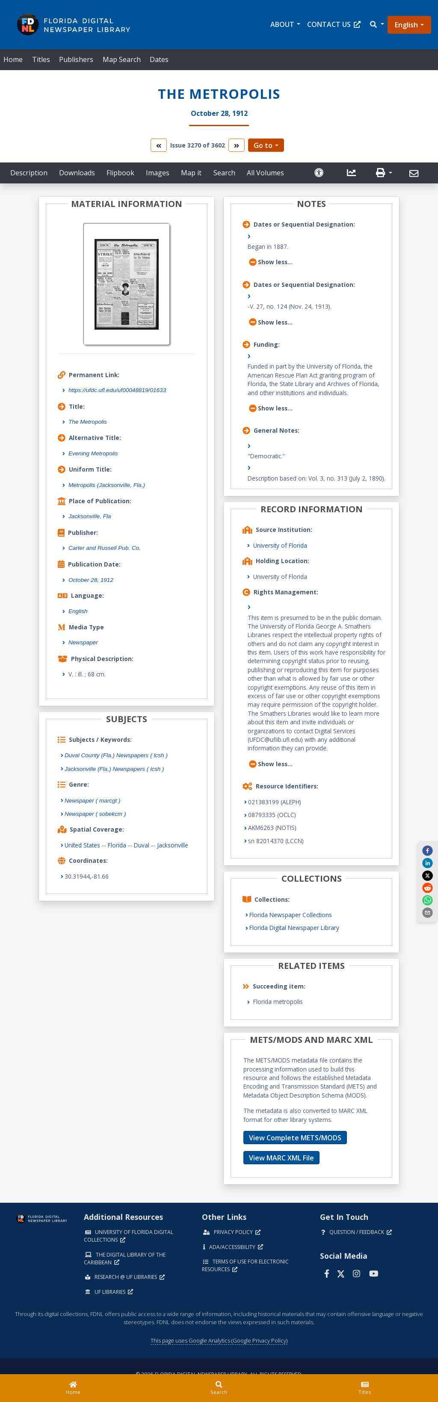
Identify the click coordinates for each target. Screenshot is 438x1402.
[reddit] (427, 887)
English (406, 25)
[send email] (427, 912)
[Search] (219, 1388)
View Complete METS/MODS (295, 1137)
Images (157, 172)
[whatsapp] (427, 900)
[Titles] (365, 1388)
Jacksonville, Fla (89, 516)
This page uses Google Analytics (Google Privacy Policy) (219, 1340)
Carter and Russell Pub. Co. (104, 548)
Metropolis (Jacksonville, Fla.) (106, 485)
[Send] (415, 173)
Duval (141, 845)
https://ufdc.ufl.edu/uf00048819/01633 (117, 390)
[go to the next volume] (236, 145)
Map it (191, 172)
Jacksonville (172, 845)
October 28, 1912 (90, 580)
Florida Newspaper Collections (290, 915)
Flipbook (120, 172)
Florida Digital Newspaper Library (294, 928)
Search (224, 172)
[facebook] (427, 850)
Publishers (76, 59)
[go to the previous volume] (159, 145)
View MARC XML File (281, 1158)
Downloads (77, 172)
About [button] (282, 24)
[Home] (73, 1388)
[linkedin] (427, 862)
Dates (159, 59)
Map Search (122, 59)
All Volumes (265, 172)
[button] (376, 24)
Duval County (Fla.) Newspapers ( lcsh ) (116, 755)
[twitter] (427, 875)
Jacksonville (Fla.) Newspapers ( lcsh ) (114, 769)
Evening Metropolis (93, 453)
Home (13, 59)
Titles (41, 59)
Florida (117, 845)
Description (28, 172)
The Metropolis (87, 422)
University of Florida (280, 545)
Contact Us (334, 24)
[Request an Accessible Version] (320, 173)
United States (82, 845)
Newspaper (83, 642)
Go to (263, 145)
